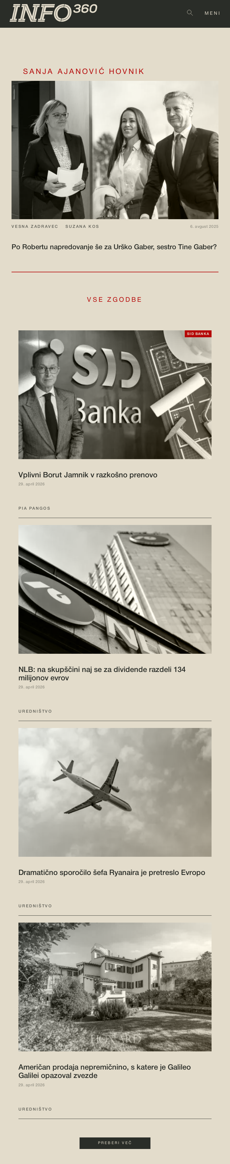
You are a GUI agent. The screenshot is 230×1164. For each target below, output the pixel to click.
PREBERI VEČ (115, 1143)
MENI (213, 14)
